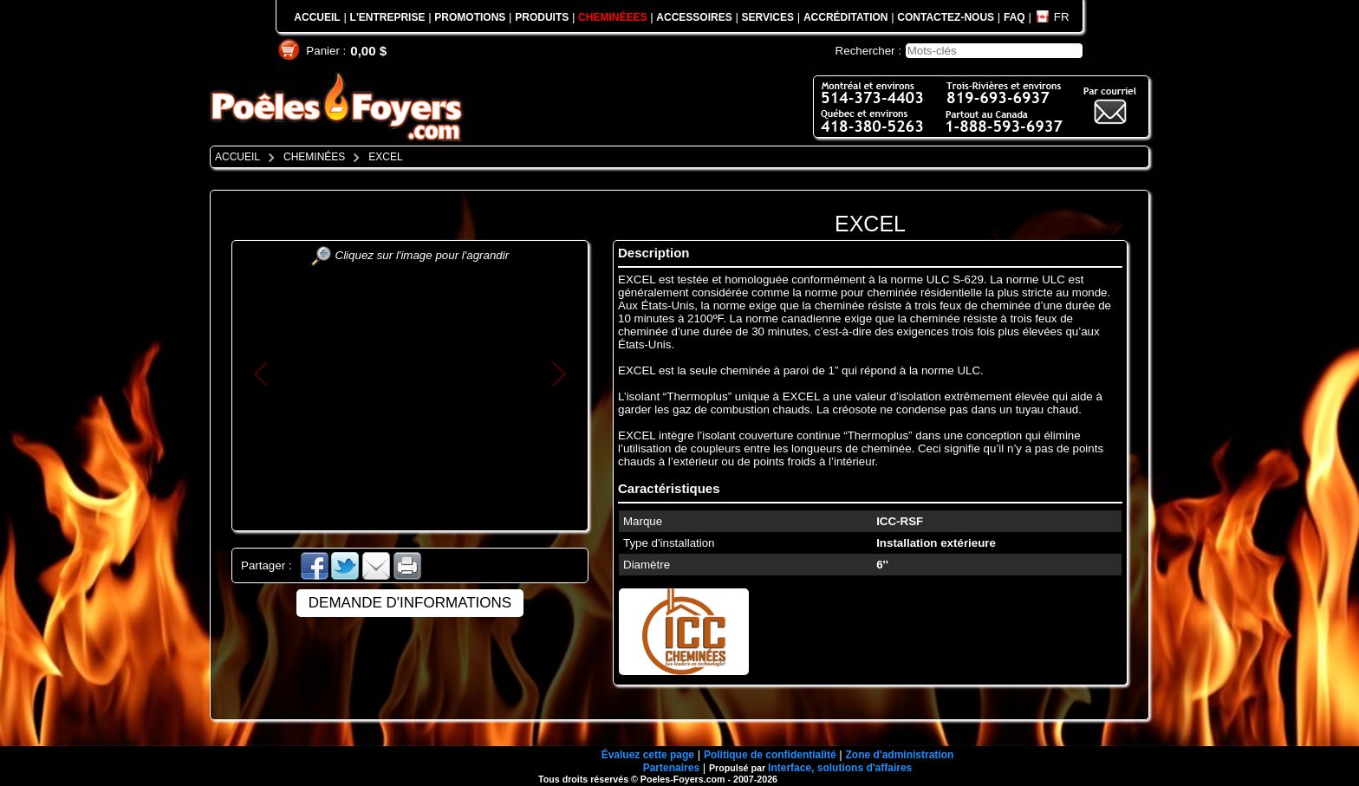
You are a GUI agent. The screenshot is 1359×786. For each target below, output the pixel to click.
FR (1062, 16)
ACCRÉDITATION (845, 17)
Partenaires (671, 768)
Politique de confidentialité (770, 755)
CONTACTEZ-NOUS (945, 17)
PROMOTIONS (469, 17)
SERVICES (768, 17)
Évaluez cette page (647, 755)
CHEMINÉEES (612, 17)
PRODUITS (542, 17)
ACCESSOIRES (694, 17)
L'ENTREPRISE (388, 17)
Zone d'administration (899, 755)
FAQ (1014, 17)
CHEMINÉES (314, 157)
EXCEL (870, 223)
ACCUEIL (317, 17)
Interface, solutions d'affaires (840, 768)
